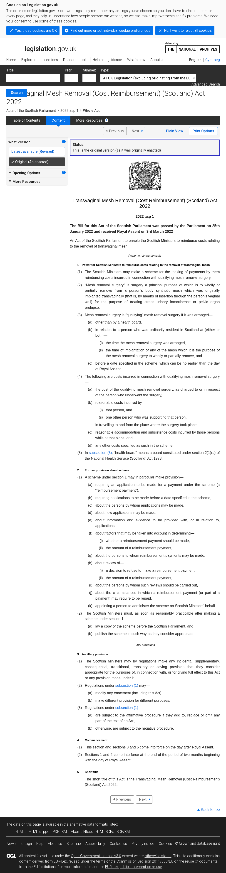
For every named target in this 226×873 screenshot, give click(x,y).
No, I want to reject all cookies (188, 30)
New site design (19, 843)
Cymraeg (212, 60)
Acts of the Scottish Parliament (31, 110)
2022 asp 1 (69, 110)
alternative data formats (89, 824)
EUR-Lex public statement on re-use (133, 867)
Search (17, 93)
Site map (74, 843)
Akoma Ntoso (82, 831)
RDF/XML (124, 831)
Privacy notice (143, 843)
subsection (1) (126, 685)
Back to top (210, 809)
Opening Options (24, 173)
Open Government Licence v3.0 (96, 856)
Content (58, 120)
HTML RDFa (105, 831)
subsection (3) (100, 453)
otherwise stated (158, 856)
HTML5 (21, 831)
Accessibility (95, 843)
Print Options (203, 131)
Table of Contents (26, 120)
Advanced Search (205, 84)
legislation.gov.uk (41, 47)
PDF (56, 831)
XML (65, 831)
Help (39, 843)
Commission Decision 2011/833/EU (145, 861)
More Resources (89, 120)
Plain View (174, 131)
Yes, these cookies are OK (36, 30)
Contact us (118, 843)
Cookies (165, 843)
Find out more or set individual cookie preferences (110, 30)
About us (55, 843)
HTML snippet (39, 831)
